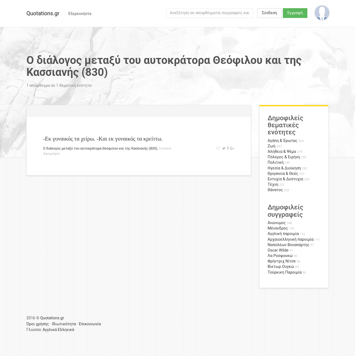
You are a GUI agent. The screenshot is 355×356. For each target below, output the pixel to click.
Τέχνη (273, 184)
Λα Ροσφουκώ (280, 255)
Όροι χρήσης (37, 324)
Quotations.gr (42, 13)
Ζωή (272, 146)
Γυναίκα (165, 148)
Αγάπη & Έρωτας (282, 140)
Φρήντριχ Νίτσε (282, 261)
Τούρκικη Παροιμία (285, 272)
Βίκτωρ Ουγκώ (281, 266)
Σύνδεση (269, 13)
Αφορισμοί (51, 153)
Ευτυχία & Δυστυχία (285, 179)
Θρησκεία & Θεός (283, 173)
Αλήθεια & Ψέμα (282, 151)
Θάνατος (275, 190)
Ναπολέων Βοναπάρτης (288, 245)
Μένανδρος (278, 228)
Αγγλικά (49, 329)
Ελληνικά (66, 329)
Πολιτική (276, 162)
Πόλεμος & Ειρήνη (284, 157)
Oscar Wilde (278, 250)
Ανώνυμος (277, 223)
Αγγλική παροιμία (283, 233)
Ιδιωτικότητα (64, 324)
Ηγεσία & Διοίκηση (284, 168)
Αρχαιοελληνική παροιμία (291, 239)
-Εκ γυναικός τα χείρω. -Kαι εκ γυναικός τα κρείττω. (103, 138)
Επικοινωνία (90, 324)
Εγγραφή (295, 13)
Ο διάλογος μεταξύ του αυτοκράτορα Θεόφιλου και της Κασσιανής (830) (100, 148)
